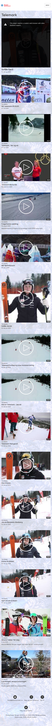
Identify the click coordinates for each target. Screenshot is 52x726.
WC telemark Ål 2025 (10, 106)
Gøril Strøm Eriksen (9, 601)
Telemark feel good (9, 444)
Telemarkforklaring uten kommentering (17, 365)
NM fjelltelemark (8, 266)
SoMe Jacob (6, 326)
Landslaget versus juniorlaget (13, 681)
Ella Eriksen (6, 483)
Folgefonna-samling (9, 224)
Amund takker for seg (10, 640)
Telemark (4, 104)
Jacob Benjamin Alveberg (12, 522)
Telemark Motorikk (9, 185)
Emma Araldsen (7, 561)
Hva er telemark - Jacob (11, 405)
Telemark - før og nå (9, 145)
